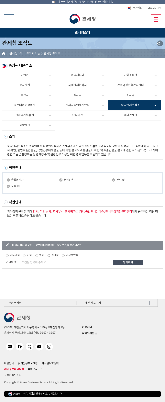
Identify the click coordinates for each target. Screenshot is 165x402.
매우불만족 (72, 255)
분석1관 (68, 180)
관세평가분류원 (24, 115)
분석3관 (15, 186)
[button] (82, 19)
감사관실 (24, 85)
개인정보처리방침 (14, 369)
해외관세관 (130, 115)
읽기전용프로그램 (28, 363)
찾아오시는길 (35, 369)
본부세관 (77, 115)
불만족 (55, 255)
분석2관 (120, 180)
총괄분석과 (17, 180)
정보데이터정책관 (24, 105)
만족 (29, 255)
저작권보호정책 (50, 363)
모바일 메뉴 (154, 19)
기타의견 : (11, 262)
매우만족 (15, 255)
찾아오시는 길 (89, 333)
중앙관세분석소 (130, 105)
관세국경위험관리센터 (130, 85)
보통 (41, 255)
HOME (3, 53)
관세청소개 (16, 53)
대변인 (25, 75)
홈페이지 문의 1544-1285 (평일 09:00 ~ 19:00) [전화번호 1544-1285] (30, 333)
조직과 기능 (33, 53)
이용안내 (87, 327)
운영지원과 (77, 75)
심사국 (77, 95)
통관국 (25, 95)
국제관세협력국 (77, 85)
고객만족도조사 (12, 375)
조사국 (130, 95)
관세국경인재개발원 (78, 105)
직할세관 (24, 125)
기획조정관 (130, 75)
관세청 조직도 (52, 53)
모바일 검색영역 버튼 (9, 19)
